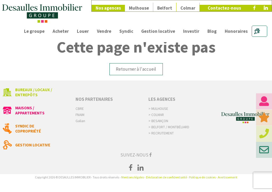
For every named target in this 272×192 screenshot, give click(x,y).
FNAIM (80, 115)
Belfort (164, 6)
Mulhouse (139, 6)
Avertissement (227, 177)
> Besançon (158, 121)
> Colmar (156, 115)
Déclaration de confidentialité (166, 177)
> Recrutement (161, 133)
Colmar (187, 6)
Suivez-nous (136, 155)
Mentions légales (132, 177)
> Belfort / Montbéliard (168, 127)
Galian (80, 121)
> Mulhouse (158, 108)
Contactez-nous (224, 6)
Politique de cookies (202, 177)
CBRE (80, 108)
